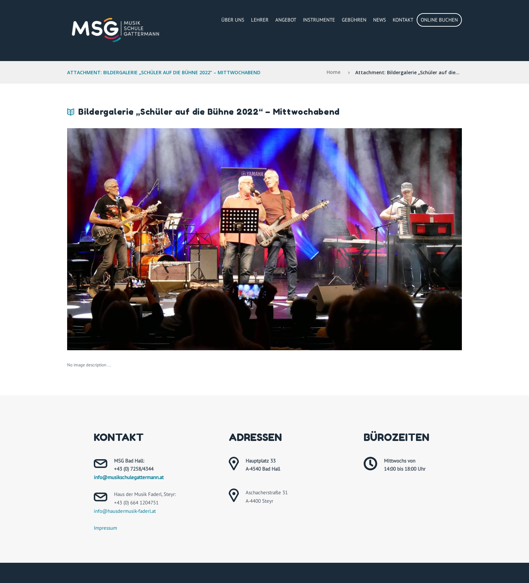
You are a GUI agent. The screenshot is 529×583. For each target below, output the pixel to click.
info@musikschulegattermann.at (129, 477)
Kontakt (403, 20)
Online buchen (439, 20)
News (379, 20)
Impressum (105, 528)
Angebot (285, 20)
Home (333, 72)
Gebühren (354, 20)
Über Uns (232, 20)
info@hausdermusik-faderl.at (125, 511)
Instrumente (319, 20)
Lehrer (260, 20)
